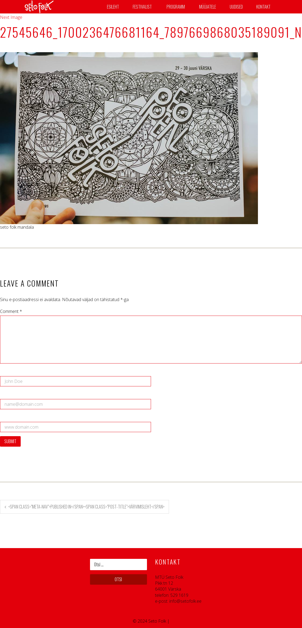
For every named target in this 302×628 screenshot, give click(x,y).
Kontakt (263, 6)
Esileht (113, 6)
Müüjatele (207, 6)
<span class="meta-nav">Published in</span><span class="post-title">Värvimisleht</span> (86, 506)
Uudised (236, 6)
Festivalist (142, 6)
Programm (176, 6)
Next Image (11, 17)
